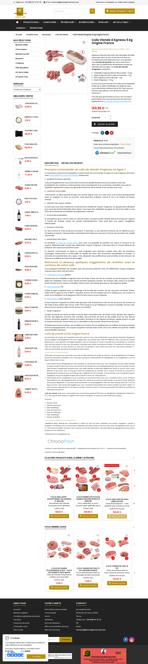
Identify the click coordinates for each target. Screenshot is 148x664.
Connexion (109, 2)
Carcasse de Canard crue (32, 226)
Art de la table (120, 22)
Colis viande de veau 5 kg (117, 567)
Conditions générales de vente (26, 616)
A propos (17, 619)
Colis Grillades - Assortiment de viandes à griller (59, 499)
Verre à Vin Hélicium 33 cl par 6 (32, 171)
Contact (81, 603)
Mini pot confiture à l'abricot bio (32, 117)
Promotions (36, 28)
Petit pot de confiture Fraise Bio (32, 199)
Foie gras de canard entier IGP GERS (32, 362)
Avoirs (47, 616)
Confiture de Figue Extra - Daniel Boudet (32, 294)
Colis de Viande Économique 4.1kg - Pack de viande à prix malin (59, 570)
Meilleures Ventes (23, 96)
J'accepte (36, 656)
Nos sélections (22, 40)
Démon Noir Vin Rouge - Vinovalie (32, 321)
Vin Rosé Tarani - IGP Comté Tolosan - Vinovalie (32, 348)
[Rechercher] (74, 11)
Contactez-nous (20, 626)
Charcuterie (49, 22)
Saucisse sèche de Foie (32, 267)
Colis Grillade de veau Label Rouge (117, 500)
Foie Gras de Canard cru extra (32, 144)
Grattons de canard (32, 307)
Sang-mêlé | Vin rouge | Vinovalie (32, 212)
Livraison (17, 609)
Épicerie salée (67, 22)
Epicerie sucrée (86, 22)
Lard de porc (31, 335)
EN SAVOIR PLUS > (125, 153)
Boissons (103, 22)
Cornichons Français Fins (32, 280)
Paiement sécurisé (21, 623)
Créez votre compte (126, 2)
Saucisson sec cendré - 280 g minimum (32, 375)
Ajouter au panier (104, 124)
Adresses (49, 619)
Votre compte (53, 603)
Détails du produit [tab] (72, 163)
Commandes (50, 613)
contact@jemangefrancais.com (65, 2)
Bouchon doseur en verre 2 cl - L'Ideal (32, 158)
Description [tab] (51, 163)
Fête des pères (22, 67)
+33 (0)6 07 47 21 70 (33, 2)
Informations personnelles (56, 609)
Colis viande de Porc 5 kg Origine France (88, 569)
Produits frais (30, 22)
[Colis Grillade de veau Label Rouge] (117, 466)
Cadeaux (20, 28)
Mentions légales (20, 613)
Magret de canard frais (32, 239)
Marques (18, 83)
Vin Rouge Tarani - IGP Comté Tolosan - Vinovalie (32, 253)
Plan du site (18, 630)
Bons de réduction (52, 623)
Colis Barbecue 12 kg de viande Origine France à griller (88, 499)
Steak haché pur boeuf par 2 (32, 185)
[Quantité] (105, 117)
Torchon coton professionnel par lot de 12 (32, 103)
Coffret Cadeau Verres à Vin (32, 131)
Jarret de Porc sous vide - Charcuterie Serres (32, 389)
